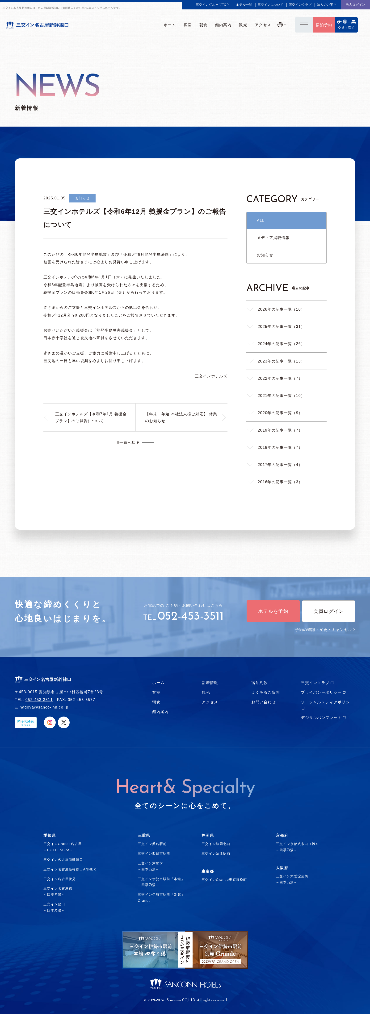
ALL (261, 220)
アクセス (210, 702)
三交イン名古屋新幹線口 (63, 859)
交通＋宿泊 (346, 27)
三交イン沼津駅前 (216, 853)
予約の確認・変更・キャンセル (325, 629)
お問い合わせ (263, 702)
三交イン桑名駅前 (152, 844)
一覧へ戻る (128, 442)
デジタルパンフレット (321, 717)
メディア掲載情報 (273, 237)
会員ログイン (329, 611)
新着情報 (210, 682)
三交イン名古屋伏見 (59, 879)
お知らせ (265, 255)
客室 (156, 692)
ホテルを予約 (273, 611)
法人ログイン (355, 4)
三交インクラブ (300, 4)
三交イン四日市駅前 (154, 853)
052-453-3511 (191, 617)
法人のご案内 (327, 4)
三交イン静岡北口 (216, 844)
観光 (206, 692)
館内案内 (160, 711)
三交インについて (271, 4)
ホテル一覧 (244, 4)
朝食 (156, 702)
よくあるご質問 (265, 692)
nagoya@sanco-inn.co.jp (44, 707)
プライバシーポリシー (321, 692)
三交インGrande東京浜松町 (224, 880)
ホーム (158, 682)
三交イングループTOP (212, 4)
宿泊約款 (259, 682)
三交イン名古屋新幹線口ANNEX (69, 869)
